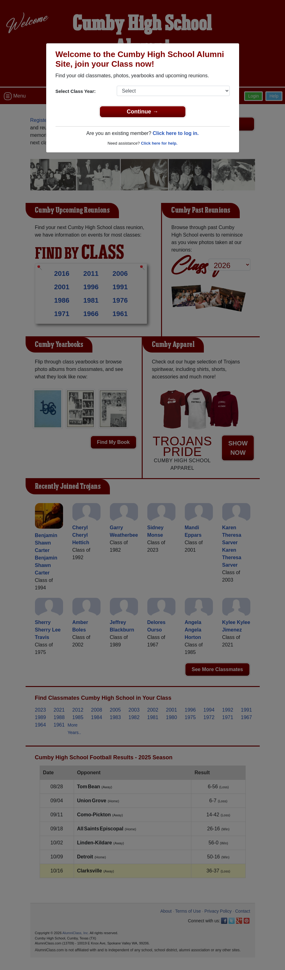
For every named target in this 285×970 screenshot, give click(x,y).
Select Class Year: (76, 91)
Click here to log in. (176, 133)
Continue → (142, 111)
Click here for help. (159, 143)
